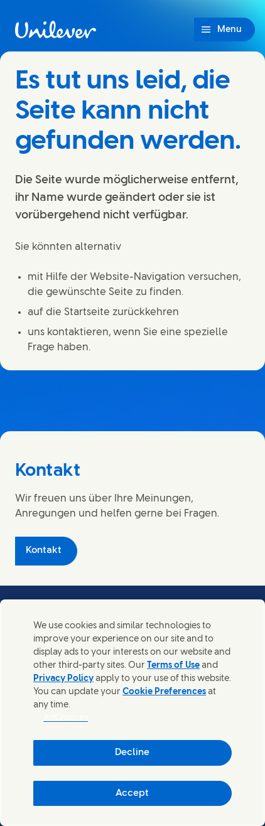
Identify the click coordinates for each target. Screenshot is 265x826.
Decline (132, 753)
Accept (132, 793)
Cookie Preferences (164, 692)
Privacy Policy (63, 679)
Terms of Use (173, 665)
